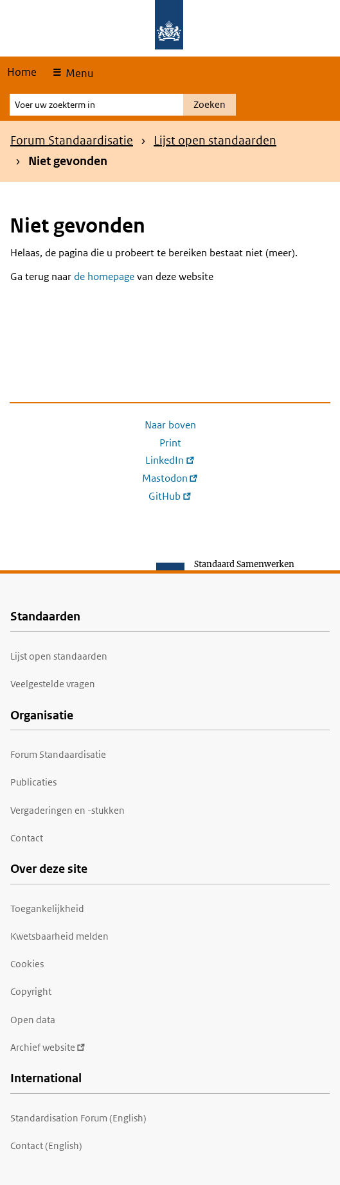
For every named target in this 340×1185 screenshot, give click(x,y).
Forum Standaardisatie (71, 140)
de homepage (104, 276)
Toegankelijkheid (47, 908)
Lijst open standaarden (215, 140)
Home (22, 72)
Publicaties (33, 782)
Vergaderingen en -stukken (67, 810)
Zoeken (209, 104)
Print (170, 443)
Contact (26, 838)
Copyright (30, 991)
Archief (47, 1047)
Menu (78, 73)
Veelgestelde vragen (52, 684)
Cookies (27, 964)
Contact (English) (46, 1145)
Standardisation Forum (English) (78, 1118)
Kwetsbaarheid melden (59, 936)
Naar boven (170, 425)
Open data (32, 1020)
